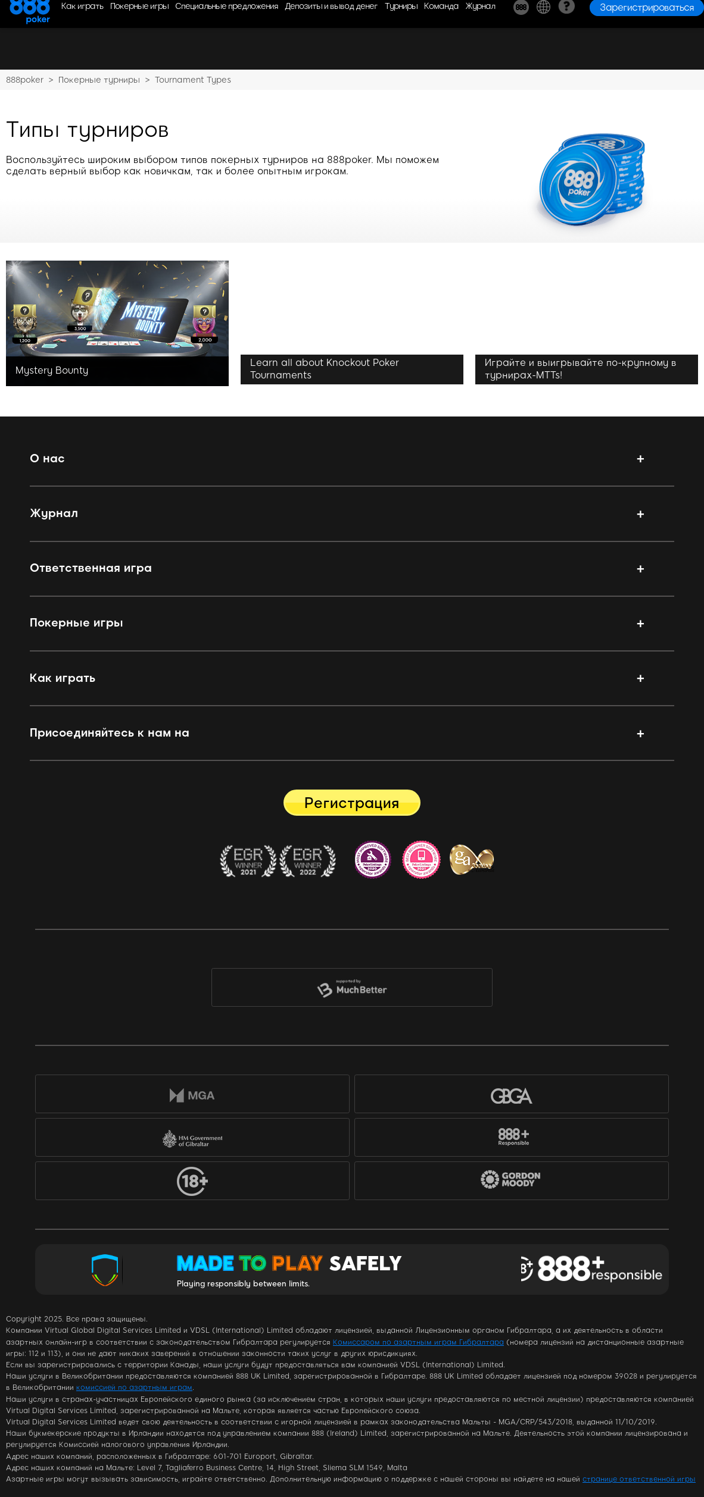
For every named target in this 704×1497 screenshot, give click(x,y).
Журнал (54, 513)
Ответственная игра (91, 568)
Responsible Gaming (594, 1270)
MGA (192, 1096)
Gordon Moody (519, 1185)
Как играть (62, 678)
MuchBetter (352, 990)
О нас (47, 458)
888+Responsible (511, 1139)
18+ (192, 1183)
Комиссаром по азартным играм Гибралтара (418, 1342)
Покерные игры (76, 623)
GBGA (511, 1096)
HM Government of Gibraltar (192, 1139)
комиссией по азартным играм (134, 1387)
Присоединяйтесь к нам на (109, 733)
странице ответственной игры (639, 1479)
